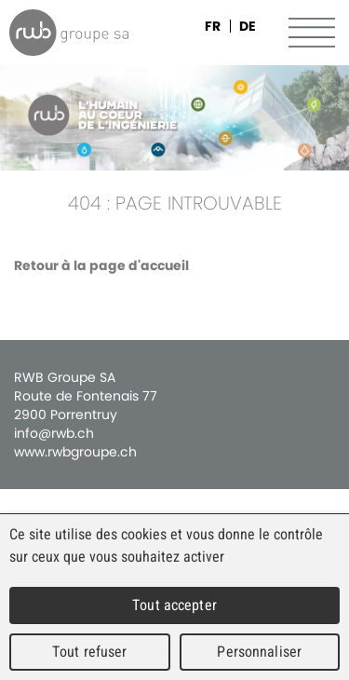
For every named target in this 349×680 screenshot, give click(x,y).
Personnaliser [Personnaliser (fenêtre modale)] (259, 651)
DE (247, 26)
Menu (312, 32)
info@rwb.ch (54, 433)
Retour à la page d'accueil (101, 265)
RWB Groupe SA (68, 32)
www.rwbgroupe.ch (75, 451)
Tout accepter (174, 605)
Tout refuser (90, 651)
